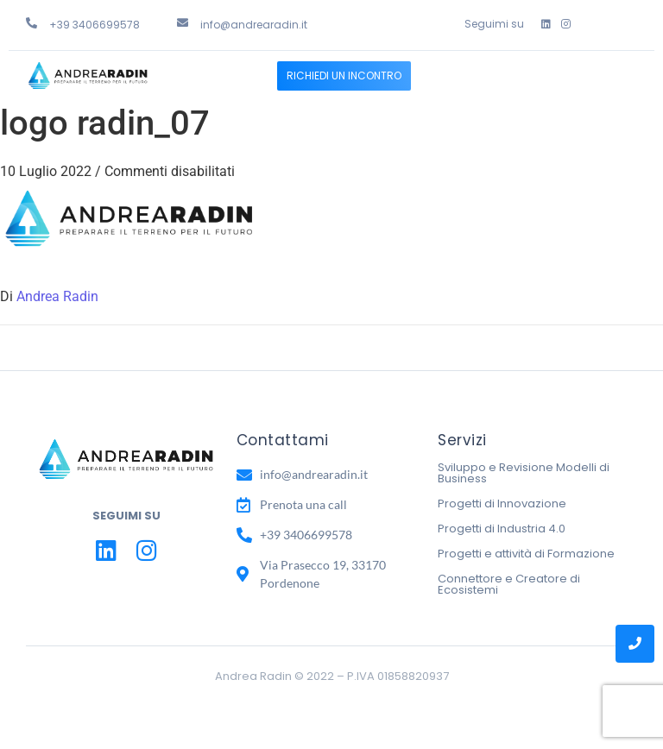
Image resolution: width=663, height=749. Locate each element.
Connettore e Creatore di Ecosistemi (509, 584)
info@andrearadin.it (253, 24)
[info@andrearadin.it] (182, 22)
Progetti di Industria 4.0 (501, 528)
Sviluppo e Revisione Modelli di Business (523, 473)
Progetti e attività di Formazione (526, 553)
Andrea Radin (57, 296)
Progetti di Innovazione (502, 503)
